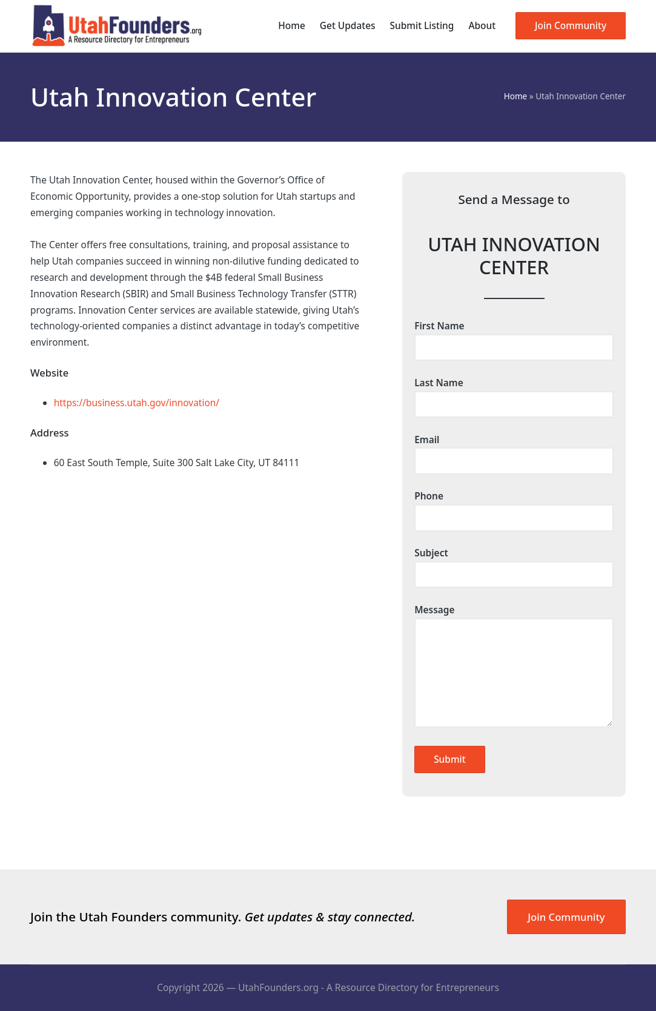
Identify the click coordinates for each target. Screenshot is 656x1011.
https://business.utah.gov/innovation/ (136, 402)
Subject (514, 563)
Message (514, 667)
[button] (570, 25)
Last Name (514, 393)
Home (515, 96)
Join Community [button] (566, 917)
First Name (514, 336)
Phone (514, 506)
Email (514, 450)
